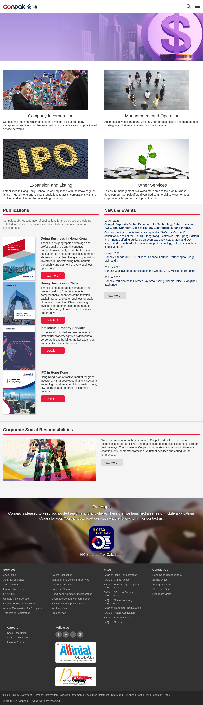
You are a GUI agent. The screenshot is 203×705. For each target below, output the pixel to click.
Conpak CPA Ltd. (28, 700)
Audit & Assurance (13, 579)
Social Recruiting (17, 633)
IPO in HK (9, 594)
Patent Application (62, 575)
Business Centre (61, 589)
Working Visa (59, 608)
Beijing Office (160, 579)
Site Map (116, 694)
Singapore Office (162, 594)
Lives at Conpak (16, 642)
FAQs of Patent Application (119, 612)
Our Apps (129, 694)
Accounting (9, 575)
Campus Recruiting (18, 637)
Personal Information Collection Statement (58, 694)
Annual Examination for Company (22, 608)
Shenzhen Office (161, 589)
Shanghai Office (161, 584)
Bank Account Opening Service (69, 603)
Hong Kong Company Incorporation (72, 594)
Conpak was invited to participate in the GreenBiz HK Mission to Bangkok (149, 270)
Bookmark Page (160, 694)
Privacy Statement (21, 694)
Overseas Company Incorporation (71, 598)
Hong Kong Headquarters (167, 575)
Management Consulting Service (70, 579)
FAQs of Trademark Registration (122, 608)
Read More (115, 295)
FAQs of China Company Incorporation (118, 602)
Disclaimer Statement (97, 694)
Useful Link (142, 694)
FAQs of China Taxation (117, 579)
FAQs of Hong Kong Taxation (120, 575)
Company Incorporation (16, 598)
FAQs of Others (113, 622)
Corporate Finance (62, 584)
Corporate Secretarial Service (20, 603)
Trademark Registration (16, 613)
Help (6, 694)
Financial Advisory (13, 589)
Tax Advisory (10, 584)
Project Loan (59, 613)
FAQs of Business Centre (118, 617)
